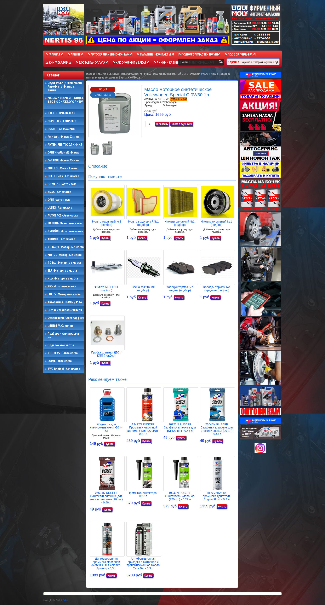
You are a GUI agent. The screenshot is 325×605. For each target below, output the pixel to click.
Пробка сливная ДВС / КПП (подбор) (106, 354)
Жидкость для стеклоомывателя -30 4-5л (106, 427)
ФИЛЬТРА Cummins (60, 326)
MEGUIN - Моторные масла (65, 223)
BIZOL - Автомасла (59, 192)
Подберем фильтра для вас (63, 335)
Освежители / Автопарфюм (66, 318)
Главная (90, 74)
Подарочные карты (61, 345)
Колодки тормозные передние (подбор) (216, 288)
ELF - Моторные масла (62, 270)
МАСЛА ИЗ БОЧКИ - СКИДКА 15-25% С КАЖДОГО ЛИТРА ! (66, 101)
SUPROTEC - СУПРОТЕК (62, 121)
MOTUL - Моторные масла (65, 255)
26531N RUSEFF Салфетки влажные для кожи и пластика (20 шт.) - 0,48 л (106, 497)
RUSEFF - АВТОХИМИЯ (61, 129)
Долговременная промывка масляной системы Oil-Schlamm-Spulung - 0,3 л (106, 563)
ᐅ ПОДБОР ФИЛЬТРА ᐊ (240, 54)
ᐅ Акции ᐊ (75, 54)
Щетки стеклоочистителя (65, 310)
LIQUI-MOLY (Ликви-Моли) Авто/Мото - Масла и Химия (65, 86)
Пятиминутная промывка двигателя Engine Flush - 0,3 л (216, 496)
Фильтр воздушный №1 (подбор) (143, 223)
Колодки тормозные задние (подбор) (179, 288)
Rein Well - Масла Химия (63, 137)
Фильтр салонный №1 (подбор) (180, 223)
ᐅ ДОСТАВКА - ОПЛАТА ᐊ (92, 62)
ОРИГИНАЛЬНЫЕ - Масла (63, 152)
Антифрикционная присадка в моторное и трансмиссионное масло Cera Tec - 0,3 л (143, 563)
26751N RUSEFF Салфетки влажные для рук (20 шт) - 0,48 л (180, 427)
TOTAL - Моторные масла (64, 263)
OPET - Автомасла (59, 200)
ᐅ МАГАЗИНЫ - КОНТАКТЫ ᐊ (155, 54)
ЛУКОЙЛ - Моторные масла (65, 231)
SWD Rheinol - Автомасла (64, 369)
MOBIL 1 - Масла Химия (63, 168)
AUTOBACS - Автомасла (63, 215)
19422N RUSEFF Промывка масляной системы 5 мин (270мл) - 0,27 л (143, 429)
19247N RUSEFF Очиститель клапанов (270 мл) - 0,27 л (179, 496)
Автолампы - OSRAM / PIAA (65, 302)
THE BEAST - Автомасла (63, 353)
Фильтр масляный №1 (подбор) (106, 223)
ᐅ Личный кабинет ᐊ (169, 62)
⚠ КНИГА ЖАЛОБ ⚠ (58, 62)
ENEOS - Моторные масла (64, 294)
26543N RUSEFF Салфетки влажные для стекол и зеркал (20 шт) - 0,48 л (216, 429)
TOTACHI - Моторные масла (66, 247)
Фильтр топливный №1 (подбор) (216, 223)
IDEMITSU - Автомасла (62, 184)
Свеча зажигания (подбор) (143, 288)
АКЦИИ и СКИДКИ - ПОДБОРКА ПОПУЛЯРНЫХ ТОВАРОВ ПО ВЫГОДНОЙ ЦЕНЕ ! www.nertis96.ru (153, 74)
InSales (64, 600)
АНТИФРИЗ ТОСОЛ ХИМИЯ (65, 144)
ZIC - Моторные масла (62, 286)
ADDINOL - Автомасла (61, 239)
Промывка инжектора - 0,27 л (143, 494)
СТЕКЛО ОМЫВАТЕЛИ (61, 113)
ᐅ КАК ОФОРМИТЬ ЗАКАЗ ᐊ (131, 62)
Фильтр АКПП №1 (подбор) (106, 288)
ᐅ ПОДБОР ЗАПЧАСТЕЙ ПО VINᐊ (199, 54)
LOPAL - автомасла (60, 361)
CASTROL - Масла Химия (63, 160)
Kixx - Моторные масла (63, 278)
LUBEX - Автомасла (60, 207)
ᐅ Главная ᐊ (54, 54)
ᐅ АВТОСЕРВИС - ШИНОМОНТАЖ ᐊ (109, 54)
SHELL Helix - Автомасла (63, 176)
